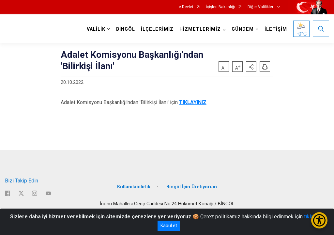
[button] (251, 66)
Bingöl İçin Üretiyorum (191, 187)
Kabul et (168, 225)
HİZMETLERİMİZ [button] (200, 29)
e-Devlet (186, 7)
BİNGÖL (125, 29)
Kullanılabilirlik (133, 187)
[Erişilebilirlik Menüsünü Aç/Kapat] (319, 220)
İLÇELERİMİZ (157, 29)
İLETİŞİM (276, 29)
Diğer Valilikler (261, 7)
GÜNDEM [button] (243, 29)
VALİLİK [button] (96, 29)
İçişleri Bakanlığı (220, 7)
